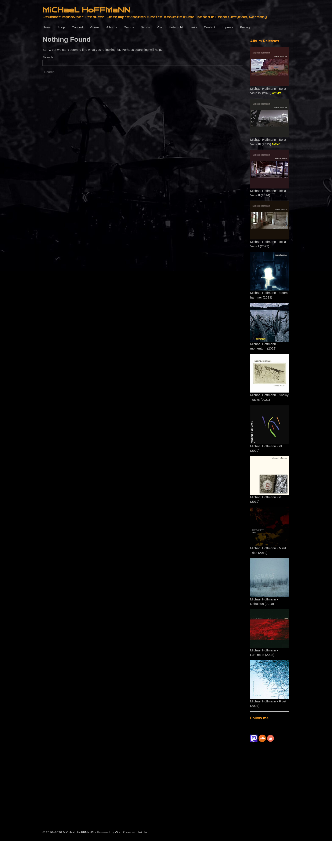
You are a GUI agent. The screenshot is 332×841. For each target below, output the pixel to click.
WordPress (123, 832)
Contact (209, 27)
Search (48, 57)
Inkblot (143, 832)
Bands (145, 27)
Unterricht (176, 27)
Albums (111, 27)
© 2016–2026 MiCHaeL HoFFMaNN (68, 832)
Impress (227, 27)
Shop (61, 27)
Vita (159, 27)
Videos (95, 27)
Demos (129, 27)
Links (193, 27)
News (47, 27)
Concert (77, 27)
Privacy (245, 27)
